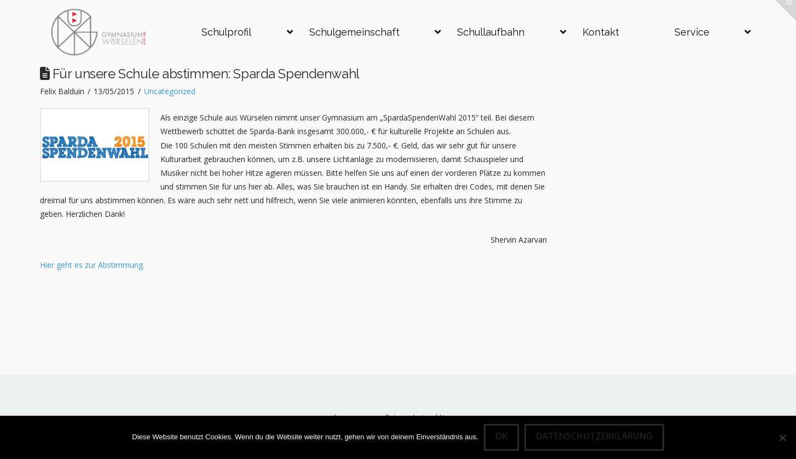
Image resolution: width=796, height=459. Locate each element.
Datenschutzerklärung (594, 436)
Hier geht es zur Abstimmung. (92, 265)
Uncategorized (169, 91)
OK (501, 436)
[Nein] (782, 437)
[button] (785, 10)
